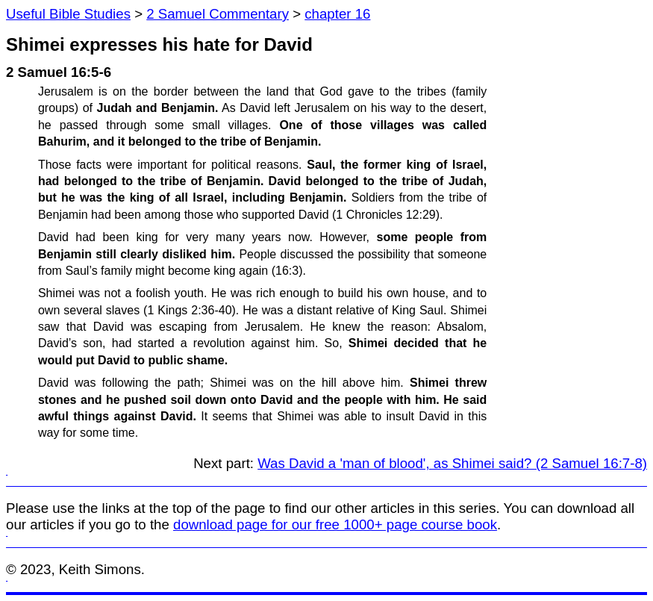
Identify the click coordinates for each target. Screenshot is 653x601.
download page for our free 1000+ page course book (335, 524)
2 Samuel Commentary (217, 14)
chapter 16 (337, 14)
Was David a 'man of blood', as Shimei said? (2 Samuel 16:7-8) (452, 463)
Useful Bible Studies (68, 14)
